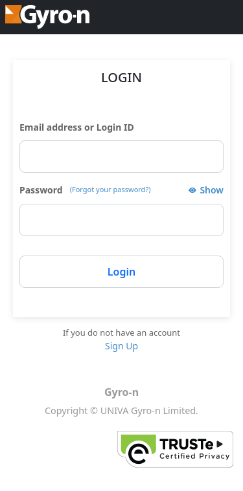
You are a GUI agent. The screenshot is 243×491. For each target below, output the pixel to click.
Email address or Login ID (76, 127)
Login (121, 272)
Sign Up (121, 346)
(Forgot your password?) (110, 189)
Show (212, 190)
